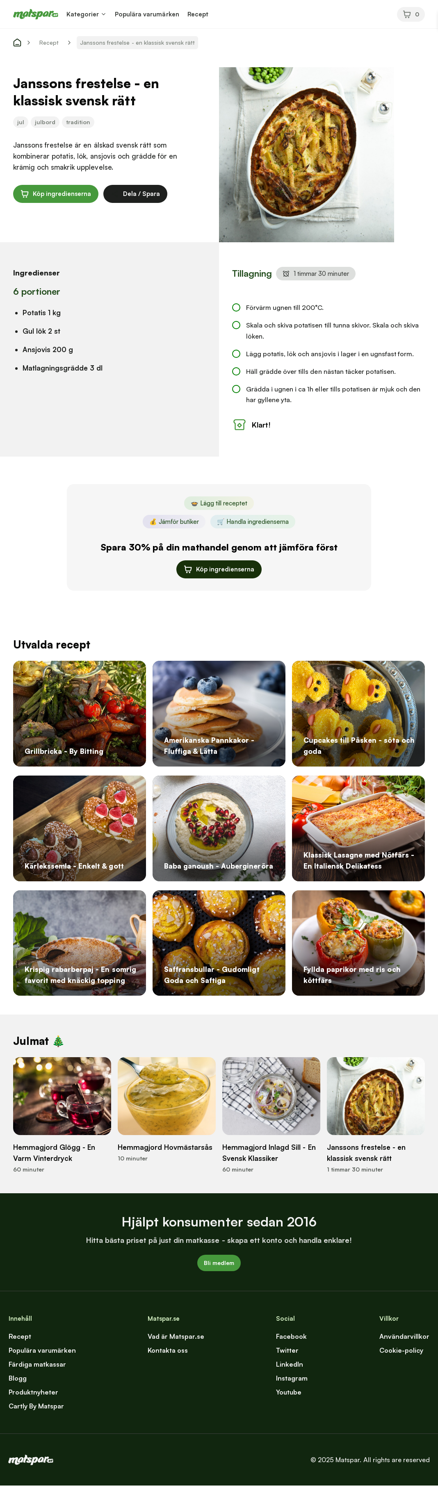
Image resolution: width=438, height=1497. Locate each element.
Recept (197, 14)
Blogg (18, 1390)
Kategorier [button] (82, 14)
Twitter (287, 1362)
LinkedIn (289, 1376)
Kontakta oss (168, 1362)
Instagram (292, 1390)
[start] (17, 43)
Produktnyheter (33, 1403)
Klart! (251, 436)
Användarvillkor (404, 1348)
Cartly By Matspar (36, 1417)
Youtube (288, 1403)
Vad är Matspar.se (176, 1348)
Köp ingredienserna (56, 194)
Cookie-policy (401, 1362)
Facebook (291, 1348)
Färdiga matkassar (37, 1376)
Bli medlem (219, 1274)
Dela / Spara (135, 194)
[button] (103, 14)
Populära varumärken (147, 14)
